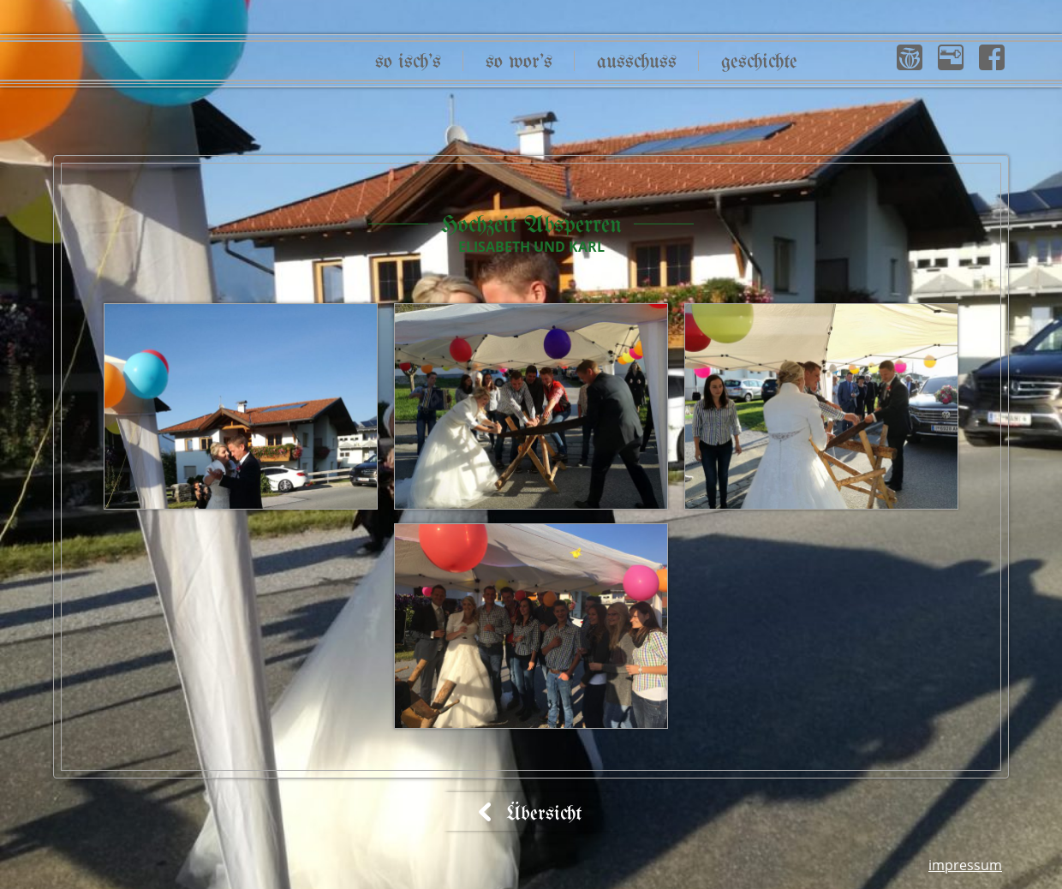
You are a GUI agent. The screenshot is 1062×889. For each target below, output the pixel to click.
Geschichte (759, 62)
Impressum (965, 865)
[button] (909, 57)
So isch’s (408, 62)
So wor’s (519, 62)
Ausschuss (637, 62)
